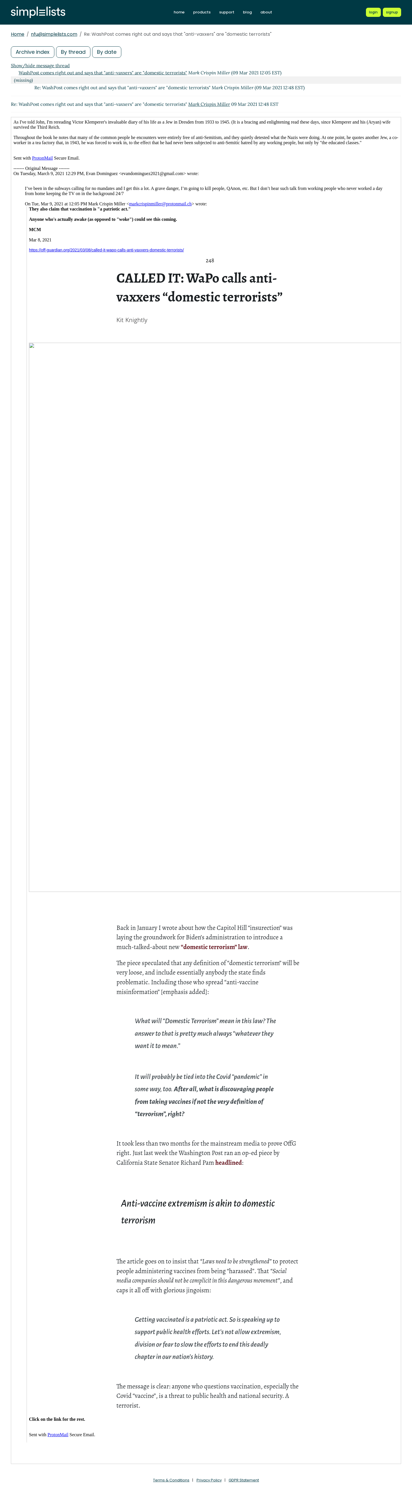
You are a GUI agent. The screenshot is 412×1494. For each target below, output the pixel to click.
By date (106, 51)
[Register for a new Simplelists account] (392, 12)
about (266, 12)
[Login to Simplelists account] (373, 12)
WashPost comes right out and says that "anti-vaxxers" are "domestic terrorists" (103, 73)
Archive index (32, 51)
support (226, 12)
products (202, 12)
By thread (73, 51)
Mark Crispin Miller (209, 104)
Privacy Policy (209, 1480)
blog (247, 12)
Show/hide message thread (40, 65)
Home (17, 34)
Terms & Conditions (171, 1480)
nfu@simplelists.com (54, 34)
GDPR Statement (244, 1480)
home (179, 12)
